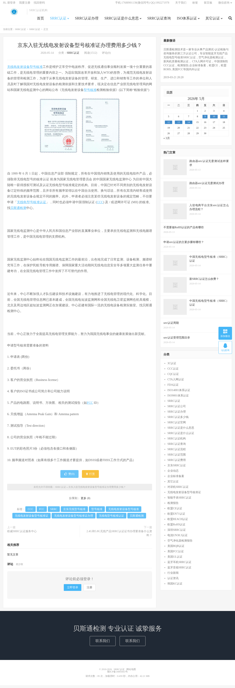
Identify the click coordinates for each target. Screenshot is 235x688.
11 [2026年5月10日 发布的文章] (224, 119)
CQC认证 (173, 376)
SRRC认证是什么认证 (180, 435)
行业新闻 (173, 575)
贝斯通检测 (18, 210)
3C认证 (171, 366)
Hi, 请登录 (9, 5)
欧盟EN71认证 (176, 516)
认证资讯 (173, 581)
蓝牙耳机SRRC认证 (179, 564)
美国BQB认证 (175, 548)
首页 (40, 21)
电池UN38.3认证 (177, 538)
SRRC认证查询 (159, 21)
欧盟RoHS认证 (176, 527)
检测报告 (173, 505)
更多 (83, 501)
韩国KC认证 (174, 586)
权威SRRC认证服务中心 (22, 534)
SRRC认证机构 (176, 441)
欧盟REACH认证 (177, 521)
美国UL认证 (174, 559)
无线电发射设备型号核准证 (31, 518)
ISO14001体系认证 (178, 392)
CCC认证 (173, 371)
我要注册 (24, 5)
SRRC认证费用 (176, 462)
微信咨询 (223, 5)
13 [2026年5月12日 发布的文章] (178, 125)
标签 (195, 5)
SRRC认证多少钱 (178, 419)
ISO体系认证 (187, 21)
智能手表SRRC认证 (179, 500)
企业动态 (173, 473)
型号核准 (90, 92)
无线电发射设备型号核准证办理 (73, 518)
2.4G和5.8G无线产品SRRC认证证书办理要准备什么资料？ (119, 536)
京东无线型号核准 (74, 511)
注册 (89, 590)
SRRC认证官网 (176, 425)
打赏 (90, 476)
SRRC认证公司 (176, 409)
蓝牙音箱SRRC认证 (179, 570)
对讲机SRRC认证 (178, 489)
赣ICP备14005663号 (117, 674)
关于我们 (180, 5)
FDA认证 (173, 387)
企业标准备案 (175, 478)
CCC (100, 205)
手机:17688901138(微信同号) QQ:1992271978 (142, 5)
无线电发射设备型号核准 (25, 69)
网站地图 (131, 672)
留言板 (208, 5)
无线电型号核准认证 (31, 205)
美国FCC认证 (175, 554)
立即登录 (72, 590)
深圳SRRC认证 (176, 532)
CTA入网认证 (175, 382)
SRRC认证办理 (86, 21)
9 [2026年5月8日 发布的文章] (205, 119)
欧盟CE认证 (174, 511)
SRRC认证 (14, 14)
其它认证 (213, 21)
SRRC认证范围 (176, 457)
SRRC (53, 511)
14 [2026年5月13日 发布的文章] (188, 125)
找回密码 (39, 5)
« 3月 (166, 141)
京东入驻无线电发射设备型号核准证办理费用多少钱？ (80, 48)
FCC (90, 405)
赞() (69, 476)
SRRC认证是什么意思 (121, 21)
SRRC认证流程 (176, 452)
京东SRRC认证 (176, 468)
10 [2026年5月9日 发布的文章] (214, 119)
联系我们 (102, 644)
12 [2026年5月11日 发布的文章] (168, 125)
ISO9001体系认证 (178, 398)
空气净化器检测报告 (180, 543)
